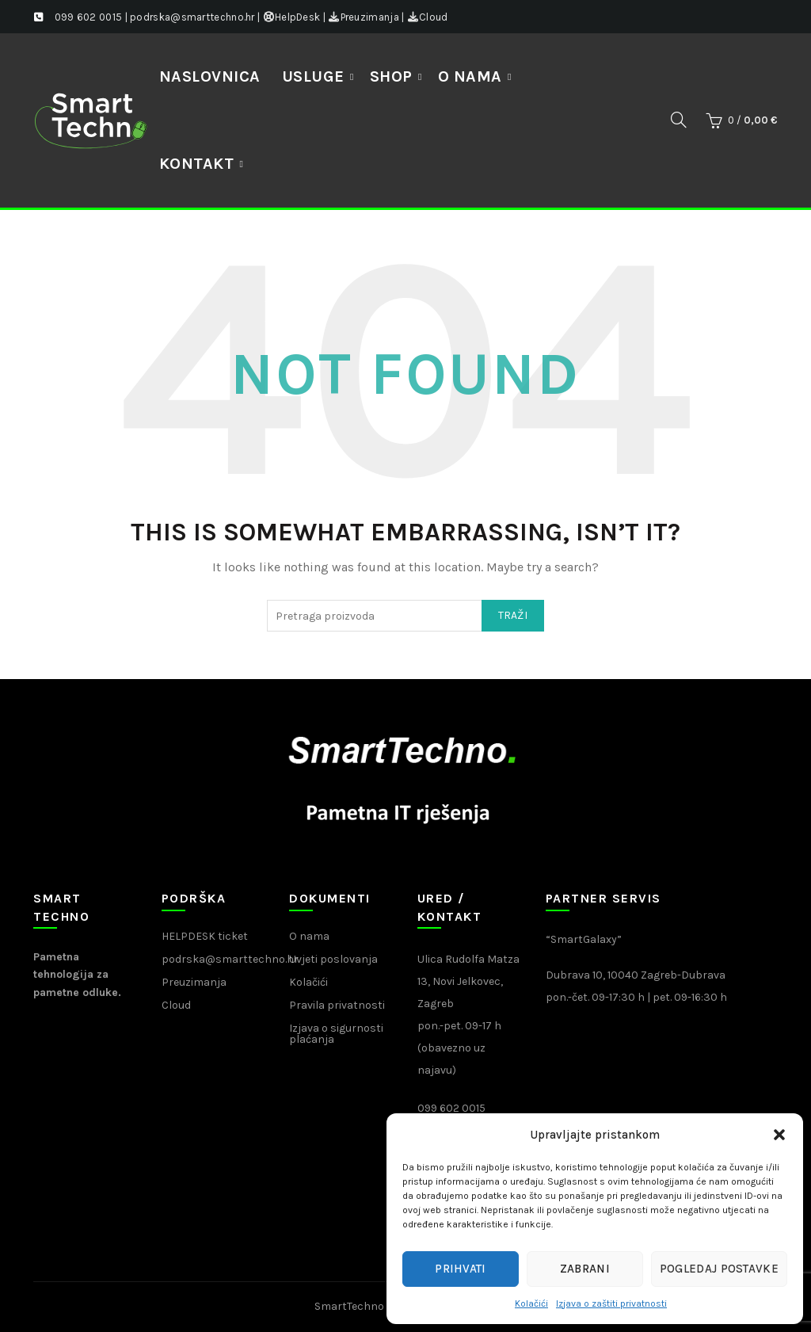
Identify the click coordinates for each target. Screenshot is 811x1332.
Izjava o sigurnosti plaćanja (336, 1033)
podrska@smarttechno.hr (230, 959)
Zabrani (585, 1268)
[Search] (678, 120)
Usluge (313, 76)
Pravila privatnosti (337, 1005)
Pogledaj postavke (719, 1268)
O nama (470, 76)
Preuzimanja (363, 17)
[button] (779, 1135)
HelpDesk (292, 17)
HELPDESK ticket (205, 936)
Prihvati (460, 1268)
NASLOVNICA (210, 76)
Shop (391, 76)
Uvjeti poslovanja (333, 959)
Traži (513, 615)
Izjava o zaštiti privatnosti (611, 1303)
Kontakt (196, 164)
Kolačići (531, 1303)
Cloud (427, 17)
